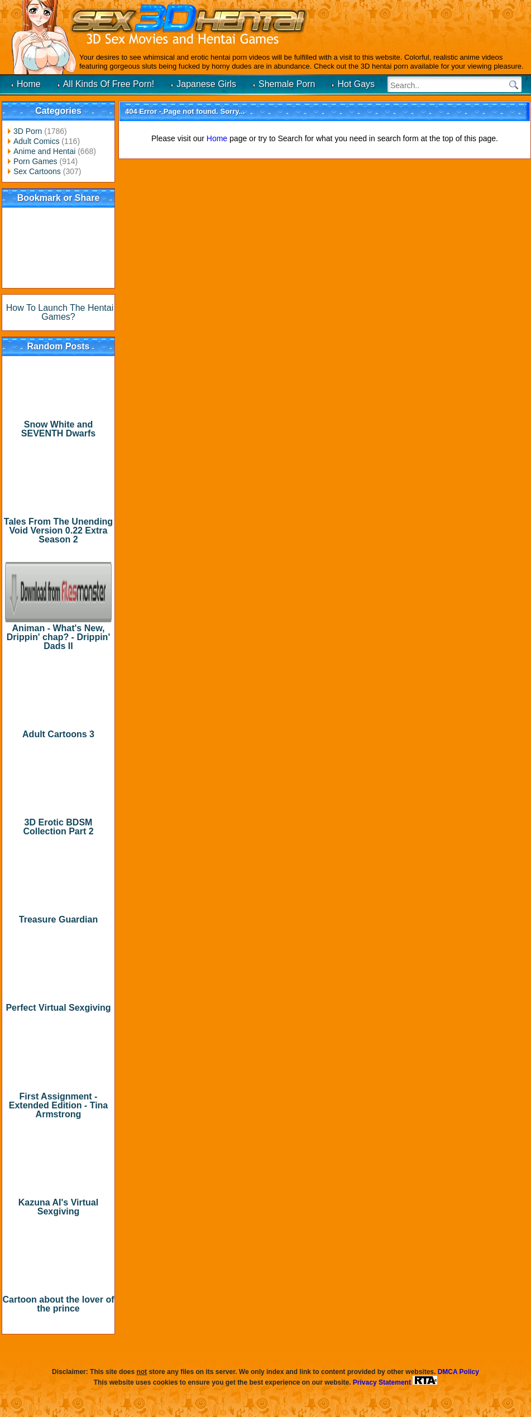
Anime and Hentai (44, 151)
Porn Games (35, 161)
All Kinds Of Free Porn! (109, 84)
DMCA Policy (458, 1372)
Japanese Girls (206, 84)
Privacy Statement (382, 1382)
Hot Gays (356, 84)
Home (29, 84)
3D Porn (27, 131)
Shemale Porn (287, 84)
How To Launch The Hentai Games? (59, 312)
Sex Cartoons (37, 171)
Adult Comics (36, 141)
